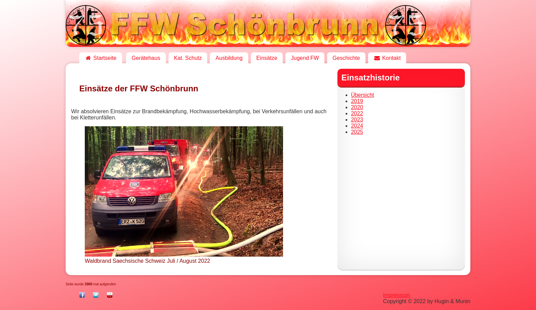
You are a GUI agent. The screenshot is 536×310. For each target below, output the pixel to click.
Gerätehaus (146, 58)
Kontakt (387, 58)
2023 (357, 119)
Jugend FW (305, 58)
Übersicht (362, 95)
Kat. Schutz (188, 58)
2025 (357, 132)
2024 (357, 126)
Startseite (101, 58)
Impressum (396, 295)
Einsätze (266, 58)
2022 (357, 113)
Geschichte (346, 58)
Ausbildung (228, 58)
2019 (357, 101)
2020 (357, 107)
